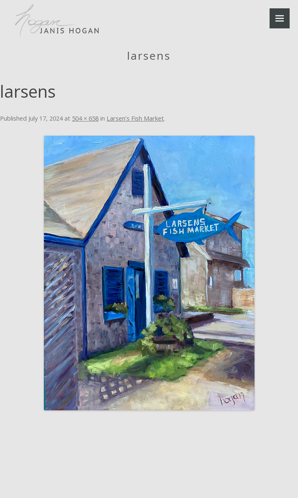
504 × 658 (85, 118)
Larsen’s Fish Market (135, 118)
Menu (280, 18)
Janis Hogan (57, 20)
